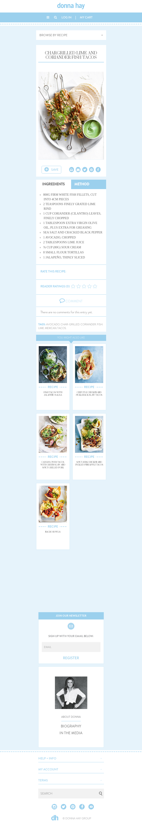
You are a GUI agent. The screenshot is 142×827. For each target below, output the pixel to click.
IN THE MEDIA (71, 733)
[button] (71, 758)
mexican (50, 328)
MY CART (86, 17)
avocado (53, 324)
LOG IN (66, 17)
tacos (61, 328)
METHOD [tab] (81, 184)
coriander (88, 324)
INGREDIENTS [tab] (53, 184)
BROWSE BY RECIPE (53, 35)
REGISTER (71, 658)
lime (41, 328)
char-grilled (70, 324)
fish (100, 324)
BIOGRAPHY (71, 726)
